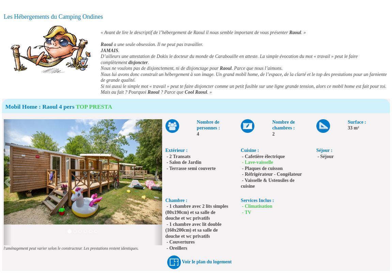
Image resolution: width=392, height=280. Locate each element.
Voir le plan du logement (207, 262)
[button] (8, 182)
